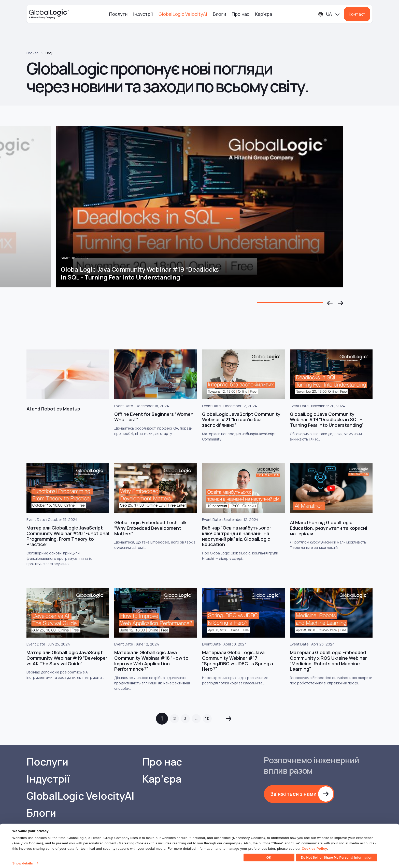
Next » (228, 718)
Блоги (219, 14)
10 (207, 718)
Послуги (118, 14)
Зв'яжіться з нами (293, 793)
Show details (22, 860)
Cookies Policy (314, 845)
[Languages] (329, 14)
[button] (330, 303)
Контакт (357, 14)
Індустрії (143, 14)
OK (269, 854)
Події (49, 53)
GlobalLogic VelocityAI (183, 14)
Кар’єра (263, 14)
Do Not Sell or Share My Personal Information (337, 854)
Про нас (240, 14)
